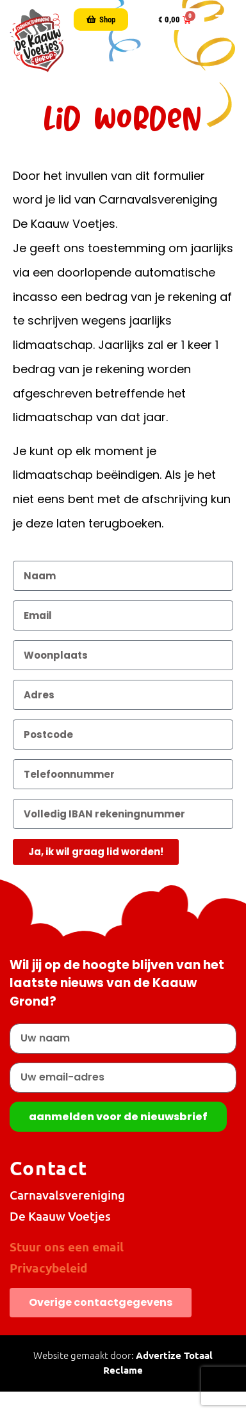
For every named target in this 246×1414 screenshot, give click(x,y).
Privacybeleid (48, 1268)
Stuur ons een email (67, 1247)
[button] (223, 20)
